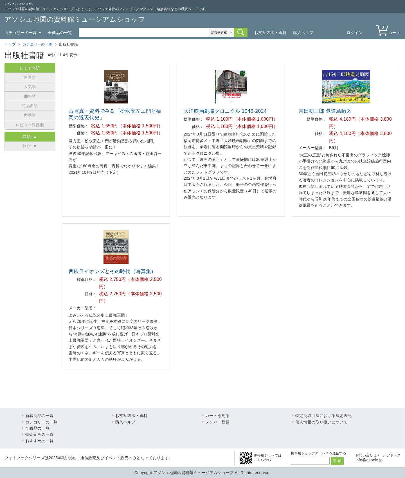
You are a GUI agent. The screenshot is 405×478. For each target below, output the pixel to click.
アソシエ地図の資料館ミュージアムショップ (74, 19)
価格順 (30, 96)
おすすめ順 (30, 68)
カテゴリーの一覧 (20, 32)
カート (389, 30)
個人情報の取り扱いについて (321, 422)
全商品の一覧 (60, 32)
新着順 (30, 77)
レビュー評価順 (30, 125)
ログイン (354, 32)
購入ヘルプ (303, 32)
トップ (10, 44)
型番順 (30, 115)
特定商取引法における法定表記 (323, 415)
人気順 (30, 86)
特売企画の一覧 (39, 434)
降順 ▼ (29, 146)
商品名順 (30, 105)
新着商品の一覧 (39, 415)
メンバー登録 (217, 422)
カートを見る (217, 415)
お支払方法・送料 (270, 32)
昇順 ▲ (29, 136)
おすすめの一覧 (39, 441)
